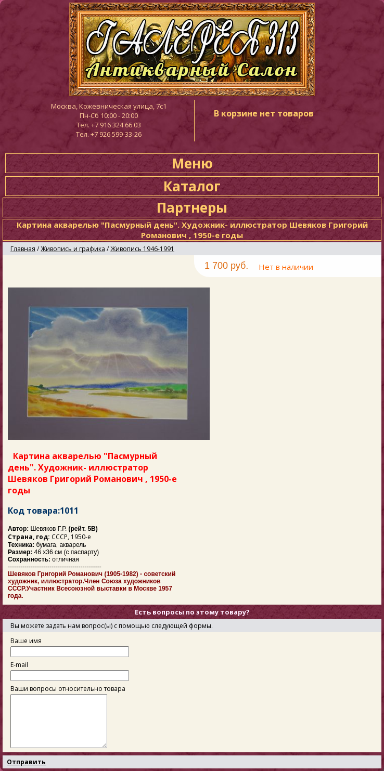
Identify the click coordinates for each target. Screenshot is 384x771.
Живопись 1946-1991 (142, 248)
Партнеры (192, 207)
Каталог (192, 186)
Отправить (26, 761)
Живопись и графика (73, 248)
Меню (192, 163)
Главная (22, 248)
